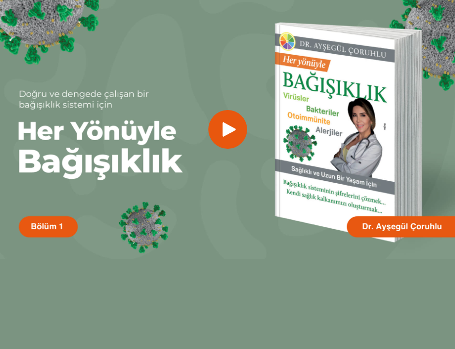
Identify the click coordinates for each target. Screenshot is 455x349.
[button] (227, 129)
